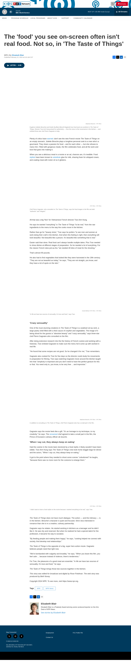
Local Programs (37, 21)
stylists (32, 160)
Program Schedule (19, 21)
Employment (50, 636)
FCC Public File (78, 636)
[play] (4, 15)
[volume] (10, 15)
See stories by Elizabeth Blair (53, 615)
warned (50, 142)
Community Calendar (82, 21)
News (4, 21)
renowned (54, 437)
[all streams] (121, 15)
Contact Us (49, 640)
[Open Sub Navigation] (8, 21)
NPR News (49, 591)
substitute (57, 160)
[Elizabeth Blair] (34, 612)
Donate (124, 5)
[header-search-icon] (113, 5)
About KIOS (52, 21)
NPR (38, 591)
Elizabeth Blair (18, 58)
